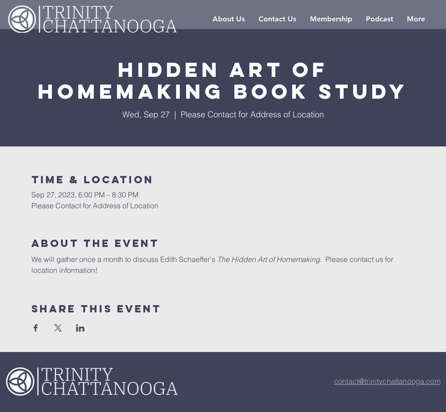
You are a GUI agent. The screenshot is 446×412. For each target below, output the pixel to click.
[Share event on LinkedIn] (80, 328)
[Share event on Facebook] (35, 328)
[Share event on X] (58, 328)
